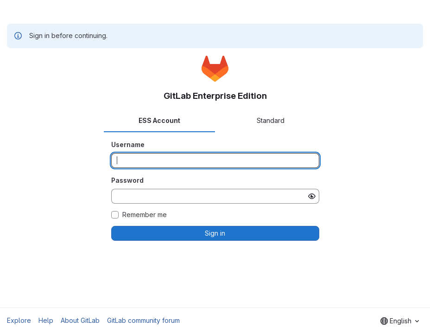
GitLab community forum (143, 320)
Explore (19, 320)
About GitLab (80, 320)
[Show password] (311, 196)
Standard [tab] (271, 120)
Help (45, 320)
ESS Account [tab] (159, 120)
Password (127, 180)
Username (128, 144)
